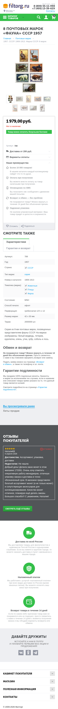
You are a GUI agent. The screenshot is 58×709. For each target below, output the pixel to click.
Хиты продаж (11, 411)
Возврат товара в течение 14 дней (29, 610)
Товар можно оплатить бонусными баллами (27, 132)
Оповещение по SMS (20, 188)
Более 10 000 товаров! (21, 167)
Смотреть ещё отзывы (17, 509)
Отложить (13, 226)
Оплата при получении (21, 178)
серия (27, 274)
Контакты (50, 11)
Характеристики (16, 242)
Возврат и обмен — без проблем (26, 198)
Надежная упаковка (19, 208)
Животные (32, 286)
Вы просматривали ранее (19, 406)
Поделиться (27, 226)
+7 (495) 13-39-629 (43, 8)
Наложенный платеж (29, 577)
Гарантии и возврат (18, 248)
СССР (30, 268)
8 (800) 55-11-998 (44, 6)
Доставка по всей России (29, 541)
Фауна (31, 293)
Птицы (31, 289)
